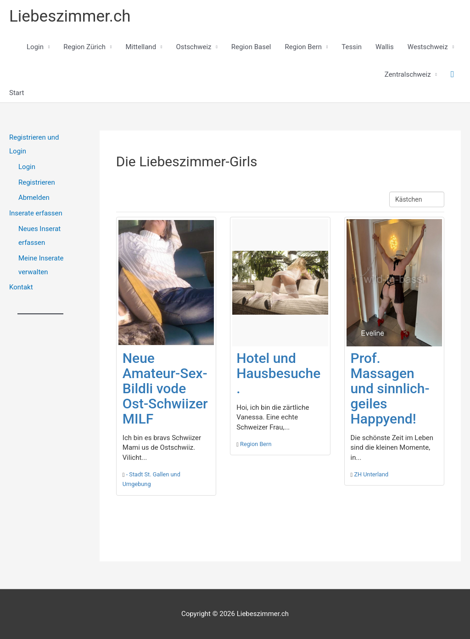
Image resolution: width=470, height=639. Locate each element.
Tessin (351, 47)
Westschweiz (428, 47)
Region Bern (303, 47)
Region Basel (251, 47)
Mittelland (140, 47)
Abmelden (34, 197)
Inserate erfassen (35, 213)
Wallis (384, 47)
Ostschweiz (193, 47)
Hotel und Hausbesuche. (278, 373)
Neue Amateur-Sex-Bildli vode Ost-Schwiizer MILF (165, 388)
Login (35, 47)
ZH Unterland (371, 474)
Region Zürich (84, 47)
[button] (452, 74)
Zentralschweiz (408, 74)
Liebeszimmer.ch (70, 16)
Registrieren (36, 182)
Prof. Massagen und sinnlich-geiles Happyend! (390, 388)
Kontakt (21, 287)
